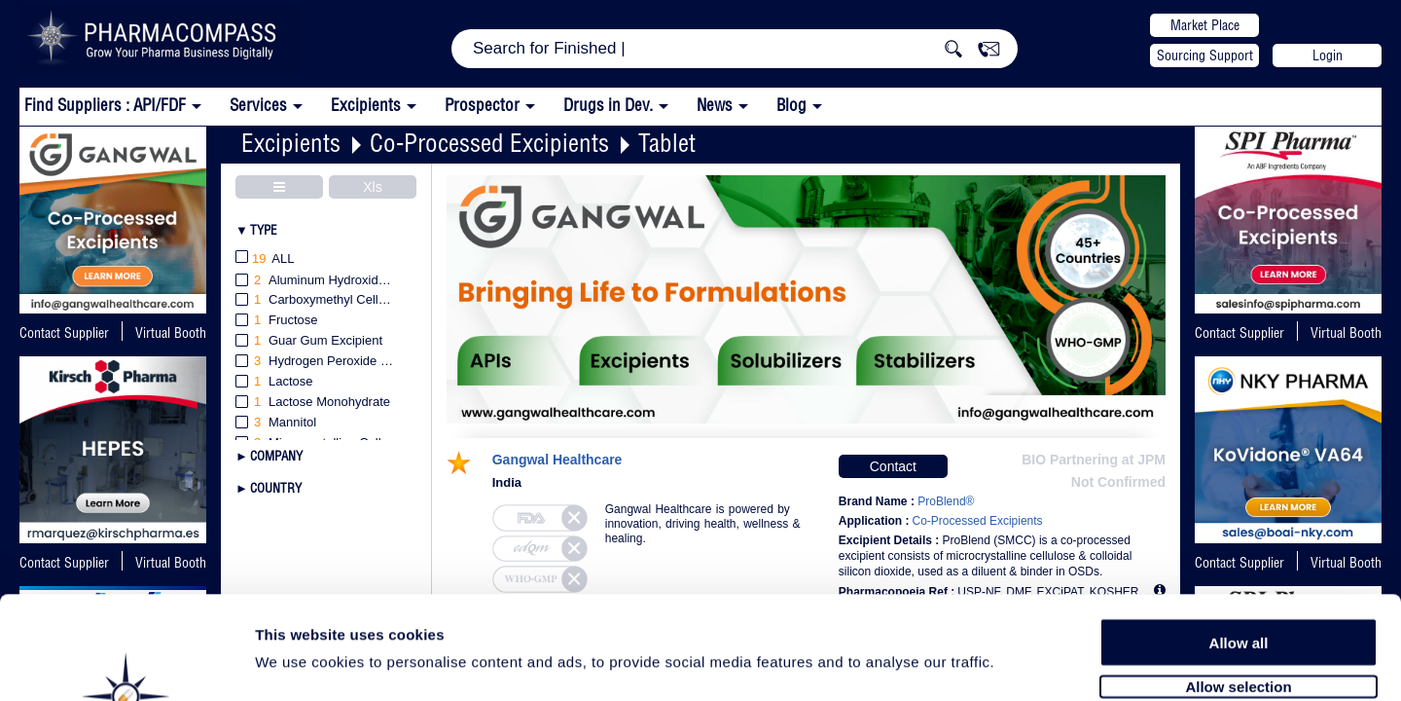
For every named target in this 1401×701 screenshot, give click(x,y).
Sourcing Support (1205, 55)
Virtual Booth (1346, 333)
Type (263, 230)
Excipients (291, 143)
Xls (372, 187)
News (715, 104)
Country (276, 488)
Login (1327, 55)
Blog (791, 104)
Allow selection (1238, 581)
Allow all (1239, 538)
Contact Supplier (64, 333)
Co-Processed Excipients (489, 143)
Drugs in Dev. (608, 104)
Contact (893, 466)
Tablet (667, 143)
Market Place (1204, 25)
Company (276, 455)
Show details (1021, 663)
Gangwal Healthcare (557, 460)
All (265, 259)
